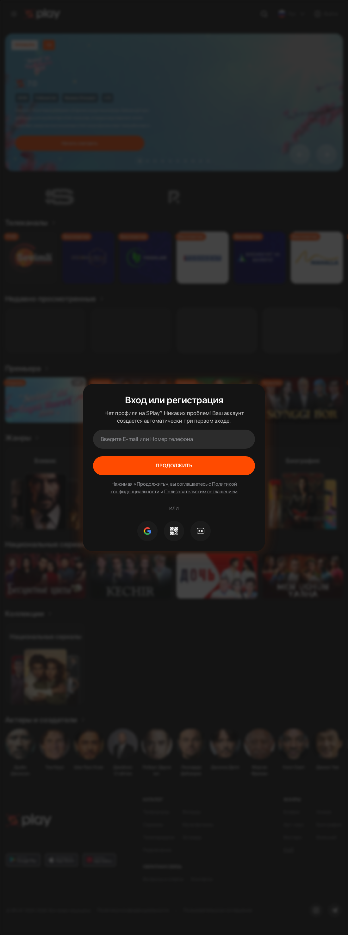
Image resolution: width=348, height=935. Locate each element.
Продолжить (174, 466)
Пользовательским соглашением (201, 492)
